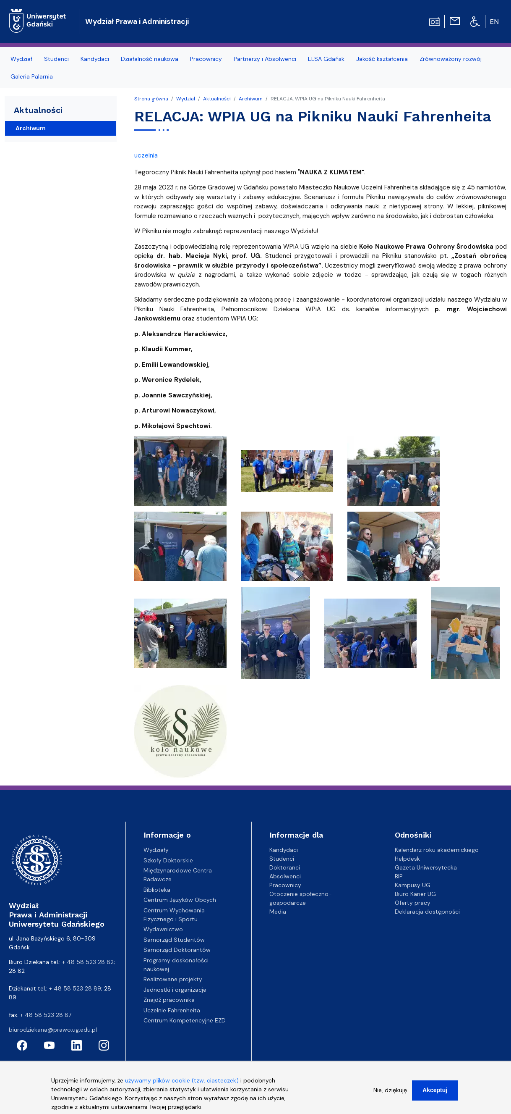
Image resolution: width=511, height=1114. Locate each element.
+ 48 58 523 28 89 (75, 988)
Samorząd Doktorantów (177, 950)
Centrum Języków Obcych (179, 900)
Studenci (56, 59)
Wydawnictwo (163, 929)
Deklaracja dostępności (427, 911)
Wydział (21, 59)
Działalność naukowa (149, 59)
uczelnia (146, 155)
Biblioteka (156, 889)
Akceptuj (434, 1091)
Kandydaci (95, 59)
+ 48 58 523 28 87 (45, 1015)
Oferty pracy (412, 902)
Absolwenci (285, 876)
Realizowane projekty (172, 979)
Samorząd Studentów (174, 939)
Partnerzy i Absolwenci (265, 59)
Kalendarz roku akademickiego (437, 850)
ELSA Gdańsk (326, 59)
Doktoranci (284, 867)
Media (277, 911)
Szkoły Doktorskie (168, 860)
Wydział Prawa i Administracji (137, 21)
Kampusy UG (412, 885)
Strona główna (151, 98)
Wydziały (156, 850)
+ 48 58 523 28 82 (88, 962)
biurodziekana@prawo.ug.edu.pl (53, 1029)
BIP (399, 876)
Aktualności (217, 98)
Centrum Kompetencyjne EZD (184, 1020)
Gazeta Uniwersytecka (426, 867)
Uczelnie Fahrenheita (171, 1010)
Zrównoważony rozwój (451, 59)
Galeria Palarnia (31, 76)
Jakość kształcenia (382, 59)
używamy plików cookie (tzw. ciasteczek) (182, 1081)
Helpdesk (407, 858)
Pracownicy (206, 59)
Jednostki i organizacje (174, 989)
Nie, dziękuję (390, 1091)
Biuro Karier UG (415, 894)
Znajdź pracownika (169, 1000)
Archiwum (251, 98)
